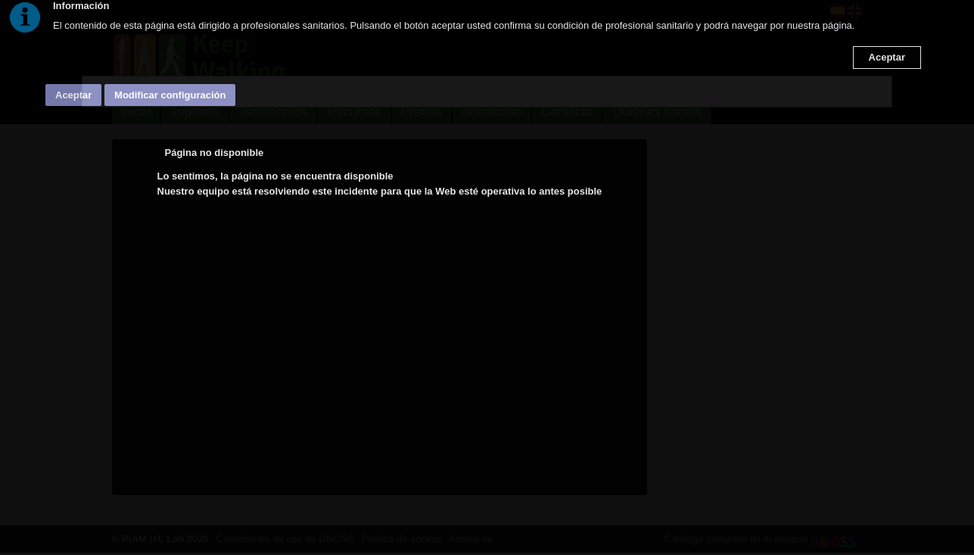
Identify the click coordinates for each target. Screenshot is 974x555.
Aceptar (887, 57)
